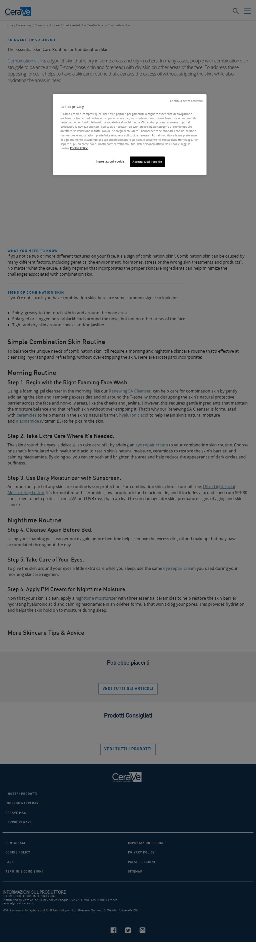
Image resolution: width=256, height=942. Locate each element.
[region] (129, 134)
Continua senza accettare (186, 101)
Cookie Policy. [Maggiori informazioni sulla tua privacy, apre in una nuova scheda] (79, 148)
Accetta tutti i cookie (147, 162)
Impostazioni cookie (110, 161)
